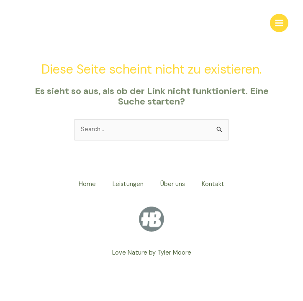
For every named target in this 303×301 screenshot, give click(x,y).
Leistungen (128, 184)
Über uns (172, 184)
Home (87, 184)
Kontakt (213, 184)
